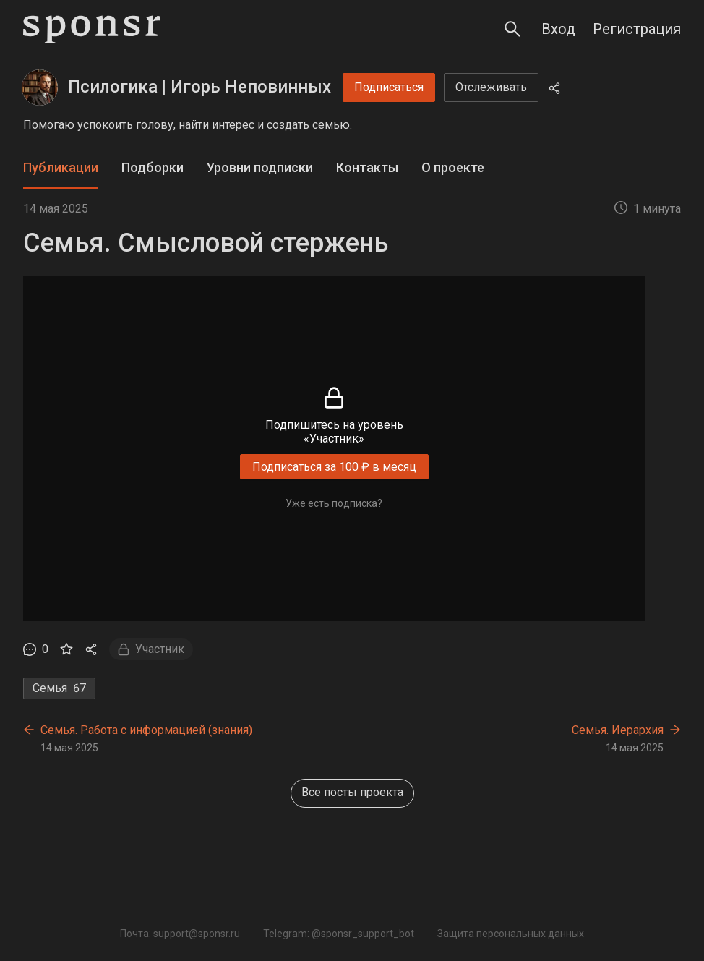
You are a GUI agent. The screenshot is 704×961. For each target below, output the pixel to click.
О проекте (452, 167)
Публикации (60, 167)
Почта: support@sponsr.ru (180, 933)
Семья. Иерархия (618, 730)
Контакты (367, 167)
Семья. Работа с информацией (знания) (146, 730)
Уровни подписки (260, 167)
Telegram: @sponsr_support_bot (338, 933)
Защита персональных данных (510, 933)
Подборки (152, 167)
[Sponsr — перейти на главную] (91, 29)
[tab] (60, 168)
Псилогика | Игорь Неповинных (199, 87)
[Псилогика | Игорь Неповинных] (40, 87)
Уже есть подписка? (334, 503)
